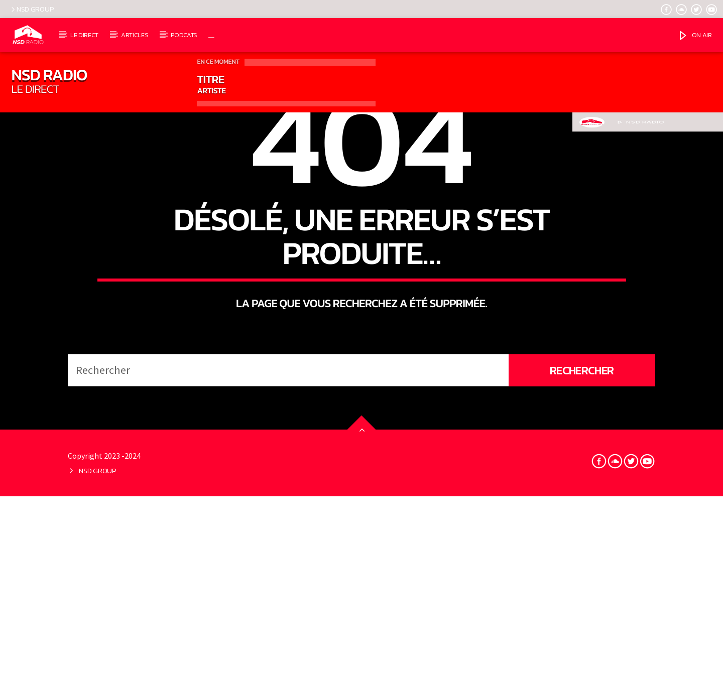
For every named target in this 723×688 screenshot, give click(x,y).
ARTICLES (134, 35)
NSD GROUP (32, 9)
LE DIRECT (84, 35)
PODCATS (184, 35)
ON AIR (694, 36)
